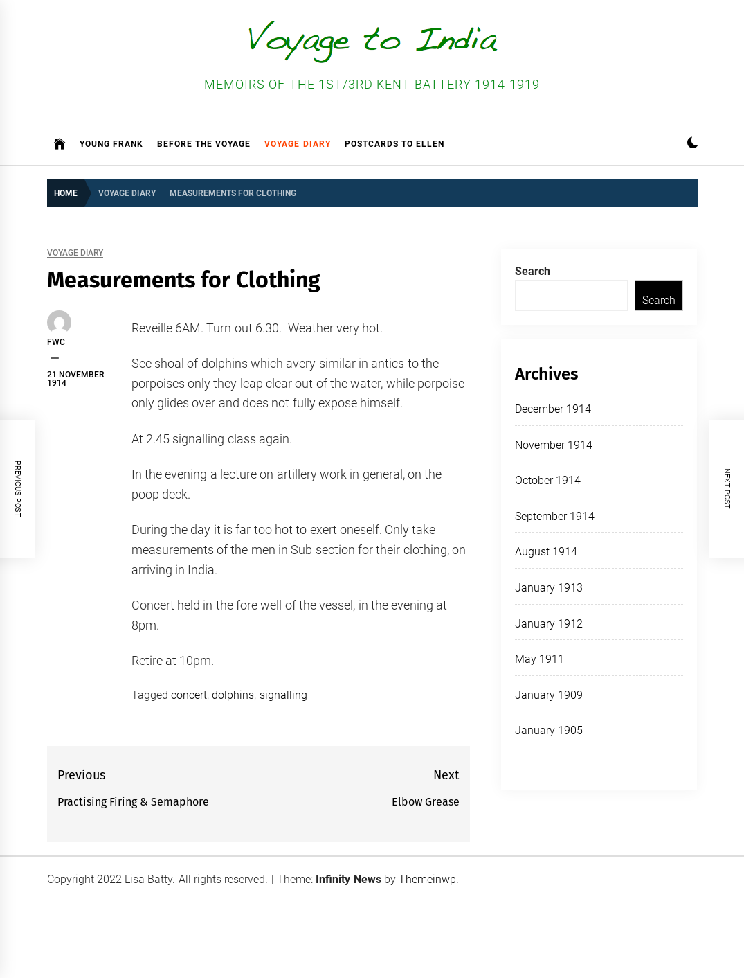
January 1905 (549, 730)
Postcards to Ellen (395, 144)
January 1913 (549, 587)
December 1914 (553, 409)
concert (189, 695)
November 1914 (553, 445)
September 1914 (555, 516)
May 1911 (539, 659)
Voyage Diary (297, 144)
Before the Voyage (204, 144)
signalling (283, 695)
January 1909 (549, 695)
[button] (692, 144)
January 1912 (549, 623)
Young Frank (111, 144)
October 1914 (548, 480)
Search (532, 271)
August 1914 (546, 551)
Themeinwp (427, 879)
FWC (56, 342)
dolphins (233, 695)
